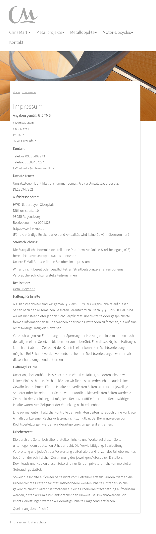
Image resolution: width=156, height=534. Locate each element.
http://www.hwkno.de (28, 228)
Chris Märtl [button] (19, 32)
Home (16, 92)
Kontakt (16, 42)
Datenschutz (37, 522)
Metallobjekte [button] (83, 32)
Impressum (18, 522)
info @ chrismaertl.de (38, 168)
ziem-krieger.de (24, 288)
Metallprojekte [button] (50, 32)
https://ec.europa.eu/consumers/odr (49, 255)
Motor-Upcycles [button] (118, 32)
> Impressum (29, 92)
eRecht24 (43, 508)
